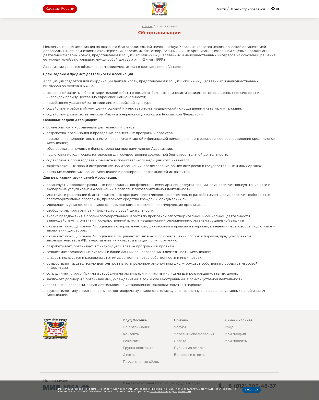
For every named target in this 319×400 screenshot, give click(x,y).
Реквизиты (132, 341)
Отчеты (129, 355)
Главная (147, 26)
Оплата (180, 341)
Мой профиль (236, 334)
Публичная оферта (189, 348)
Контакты (131, 334)
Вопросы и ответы (189, 355)
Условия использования (194, 334)
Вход (229, 327)
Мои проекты (236, 341)
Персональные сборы (141, 361)
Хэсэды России (59, 8)
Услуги (180, 327)
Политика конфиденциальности (170, 391)
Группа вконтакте (138, 348)
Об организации (136, 327)
